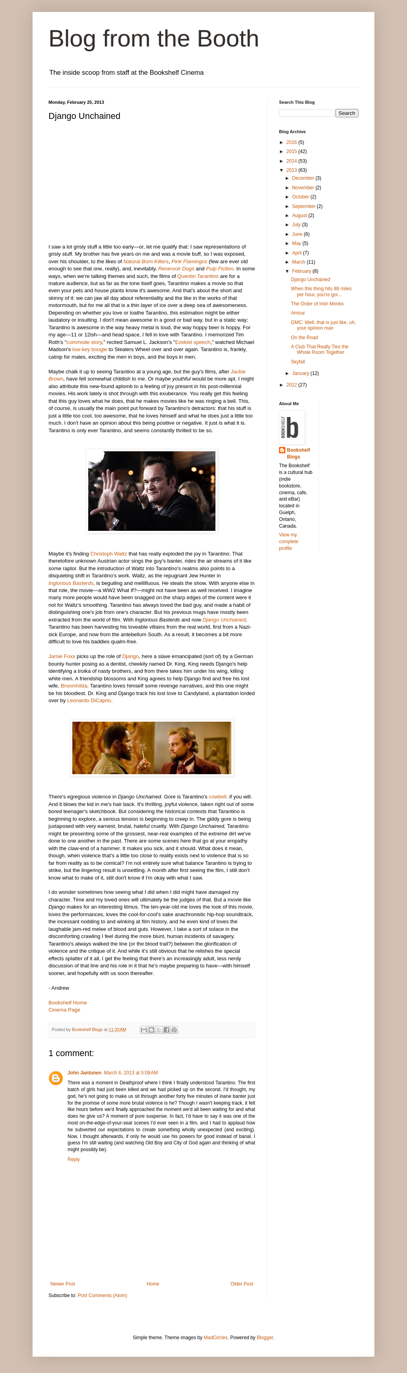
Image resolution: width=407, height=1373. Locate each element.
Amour (298, 313)
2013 (292, 170)
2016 (292, 142)
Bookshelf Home (67, 1003)
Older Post (242, 1284)
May (297, 243)
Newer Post (62, 1284)
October (301, 197)
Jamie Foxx (62, 656)
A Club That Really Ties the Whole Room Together (320, 349)
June (298, 234)
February (302, 271)
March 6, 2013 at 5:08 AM (131, 1073)
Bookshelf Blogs (298, 453)
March (299, 262)
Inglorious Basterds (70, 583)
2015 (292, 151)
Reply (74, 1159)
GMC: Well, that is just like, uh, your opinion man (323, 325)
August (300, 215)
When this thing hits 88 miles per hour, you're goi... (321, 291)
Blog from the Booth (153, 38)
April (297, 253)
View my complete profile (288, 541)
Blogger (265, 1337)
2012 (292, 385)
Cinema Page (64, 1010)
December (304, 178)
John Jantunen (84, 1073)
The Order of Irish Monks (317, 304)
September (304, 206)
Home (153, 1284)
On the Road (304, 337)
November (304, 187)
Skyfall (298, 362)
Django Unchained (310, 279)
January (301, 373)
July (297, 224)
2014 (292, 161)
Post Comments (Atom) (102, 1295)
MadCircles (216, 1337)
